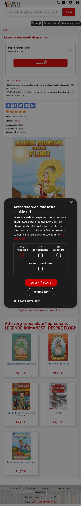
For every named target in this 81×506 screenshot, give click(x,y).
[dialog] (40, 253)
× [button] (71, 202)
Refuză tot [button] (41, 292)
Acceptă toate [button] (41, 282)
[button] (27, 301)
